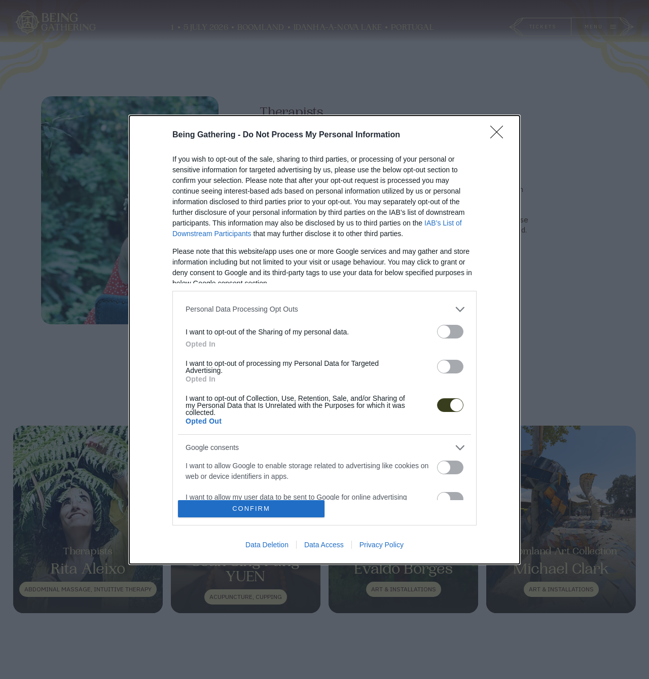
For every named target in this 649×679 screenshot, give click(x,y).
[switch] (450, 331)
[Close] (500, 135)
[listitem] (324, 309)
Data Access (324, 545)
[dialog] (324, 340)
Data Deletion (267, 545)
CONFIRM (251, 508)
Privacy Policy (381, 545)
